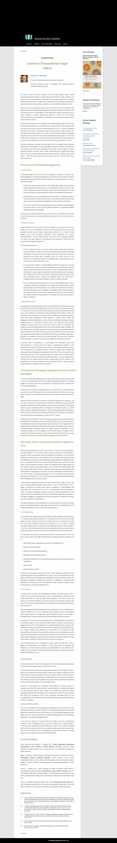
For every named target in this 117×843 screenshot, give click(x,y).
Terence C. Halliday (39, 76)
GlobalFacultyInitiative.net (57, 840)
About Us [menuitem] (29, 44)
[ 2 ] (22, 310)
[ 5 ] (73, 594)
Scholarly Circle (64, 807)
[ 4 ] (22, 519)
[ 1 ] (37, 245)
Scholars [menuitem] (36, 44)
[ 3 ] (58, 485)
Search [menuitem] (65, 44)
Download (23, 51)
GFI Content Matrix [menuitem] (46, 44)
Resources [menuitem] (58, 44)
